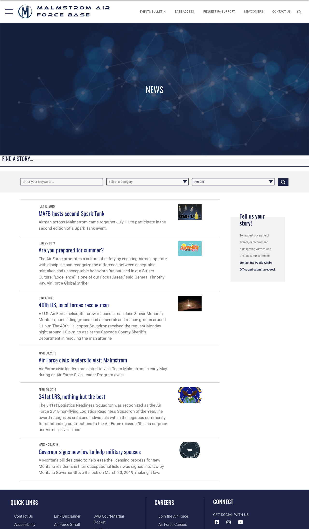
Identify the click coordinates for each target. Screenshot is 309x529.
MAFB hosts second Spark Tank (71, 213)
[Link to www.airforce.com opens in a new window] (168, 516)
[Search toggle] (300, 11)
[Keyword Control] (62, 181)
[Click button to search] (283, 181)
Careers (164, 503)
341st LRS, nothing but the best (72, 396)
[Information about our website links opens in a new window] (65, 516)
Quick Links (24, 503)
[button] (8, 11)
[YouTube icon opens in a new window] (240, 522)
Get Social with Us (231, 515)
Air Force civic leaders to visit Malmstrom (83, 359)
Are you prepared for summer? (71, 249)
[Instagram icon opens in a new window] (228, 522)
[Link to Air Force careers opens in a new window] (168, 524)
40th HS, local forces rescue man (74, 304)
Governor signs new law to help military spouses (90, 451)
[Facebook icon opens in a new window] (216, 522)
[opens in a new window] (219, 11)
